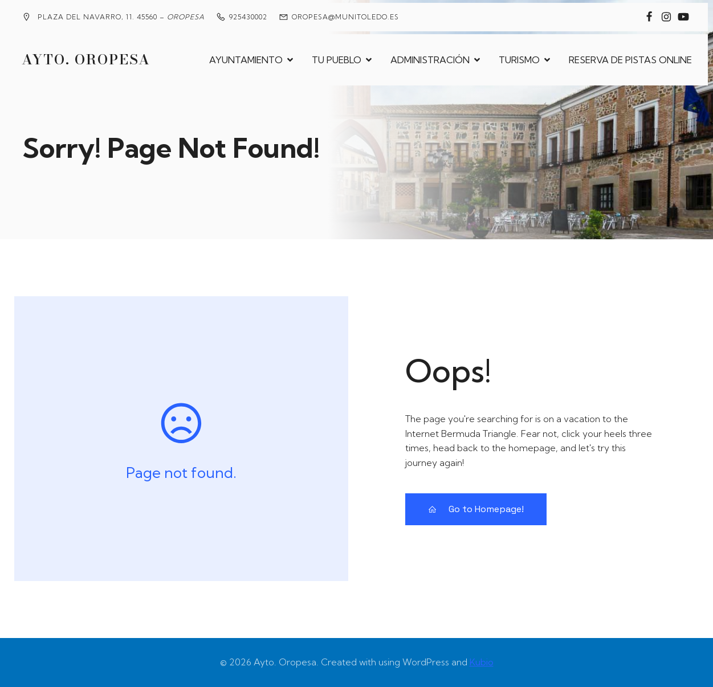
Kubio (482, 662)
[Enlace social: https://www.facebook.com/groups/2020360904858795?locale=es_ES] (649, 17)
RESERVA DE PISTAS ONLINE (630, 60)
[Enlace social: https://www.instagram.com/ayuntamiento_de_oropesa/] (666, 17)
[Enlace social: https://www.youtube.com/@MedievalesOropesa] (683, 17)
